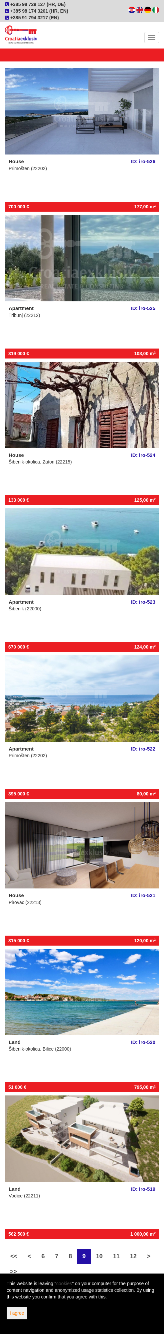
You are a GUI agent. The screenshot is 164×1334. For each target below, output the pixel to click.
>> (13, 1271)
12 (133, 1256)
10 (99, 1256)
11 (116, 1256)
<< (13, 1256)
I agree (17, 1313)
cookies (64, 1283)
